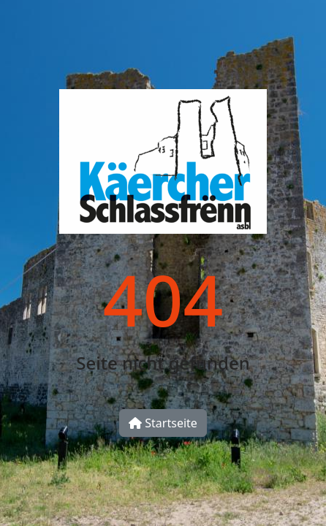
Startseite (163, 423)
